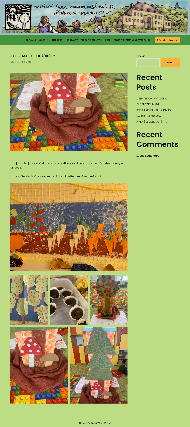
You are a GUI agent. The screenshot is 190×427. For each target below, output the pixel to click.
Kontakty (72, 40)
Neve (82, 423)
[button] (149, 40)
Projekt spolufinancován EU (130, 40)
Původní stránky (167, 40)
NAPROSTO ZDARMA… (149, 116)
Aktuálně (31, 40)
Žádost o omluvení (91, 40)
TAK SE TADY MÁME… (148, 104)
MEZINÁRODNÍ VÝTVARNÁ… (152, 98)
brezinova (15, 62)
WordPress (104, 423)
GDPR (108, 40)
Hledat (140, 56)
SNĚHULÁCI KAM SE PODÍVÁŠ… (154, 110)
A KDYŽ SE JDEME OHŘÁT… (151, 122)
